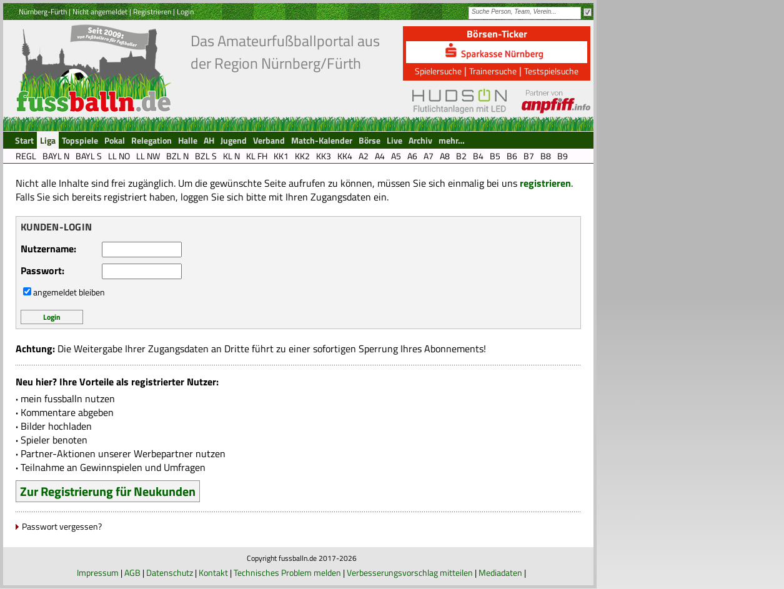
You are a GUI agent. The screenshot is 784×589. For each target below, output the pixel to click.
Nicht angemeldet (99, 11)
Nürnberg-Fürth (43, 11)
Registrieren (152, 11)
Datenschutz (169, 572)
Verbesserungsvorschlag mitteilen (410, 572)
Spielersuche (438, 70)
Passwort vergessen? (62, 526)
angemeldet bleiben (69, 292)
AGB (132, 572)
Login (185, 11)
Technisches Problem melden (287, 572)
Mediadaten (500, 572)
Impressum (98, 572)
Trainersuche (493, 70)
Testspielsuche (551, 70)
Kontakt (213, 572)
